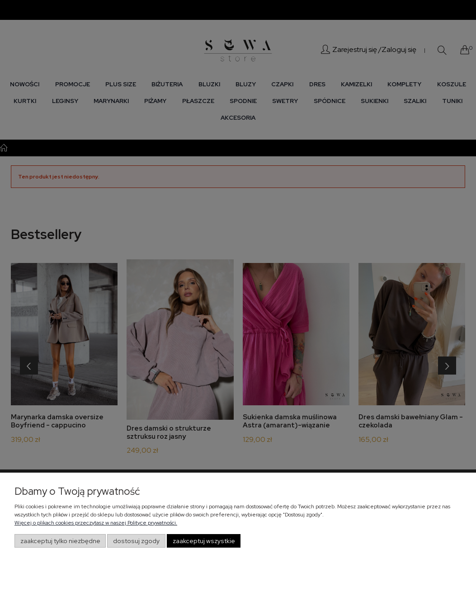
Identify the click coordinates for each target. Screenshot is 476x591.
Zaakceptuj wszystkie (204, 541)
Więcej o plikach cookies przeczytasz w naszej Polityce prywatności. (95, 522)
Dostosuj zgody (136, 541)
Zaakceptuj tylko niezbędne (60, 541)
